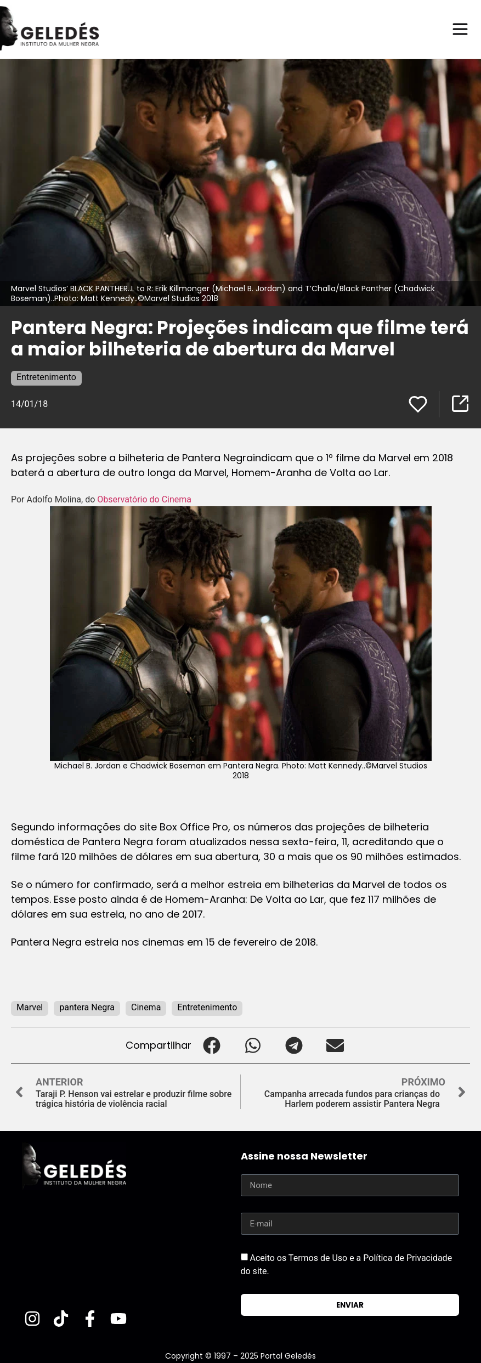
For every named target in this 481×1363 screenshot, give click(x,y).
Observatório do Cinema (144, 499)
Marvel (29, 1007)
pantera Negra (87, 1007)
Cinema (146, 1007)
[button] (212, 1044)
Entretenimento (46, 376)
